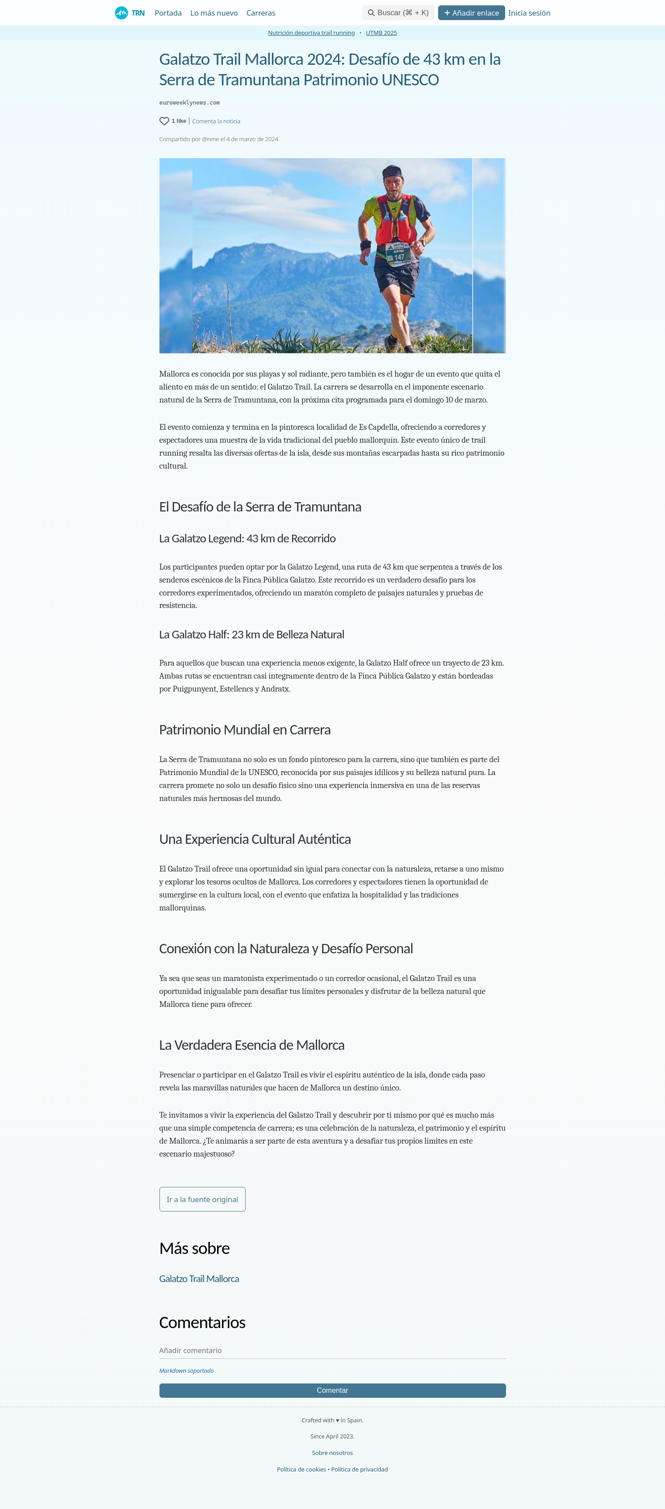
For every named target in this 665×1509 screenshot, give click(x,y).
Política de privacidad (359, 1469)
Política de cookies (301, 1469)
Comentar (332, 1390)
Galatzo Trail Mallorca (199, 1278)
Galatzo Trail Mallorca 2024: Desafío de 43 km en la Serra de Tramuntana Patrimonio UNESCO (330, 69)
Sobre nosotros (332, 1453)
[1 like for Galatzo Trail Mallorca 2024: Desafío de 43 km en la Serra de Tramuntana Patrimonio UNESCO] (173, 121)
